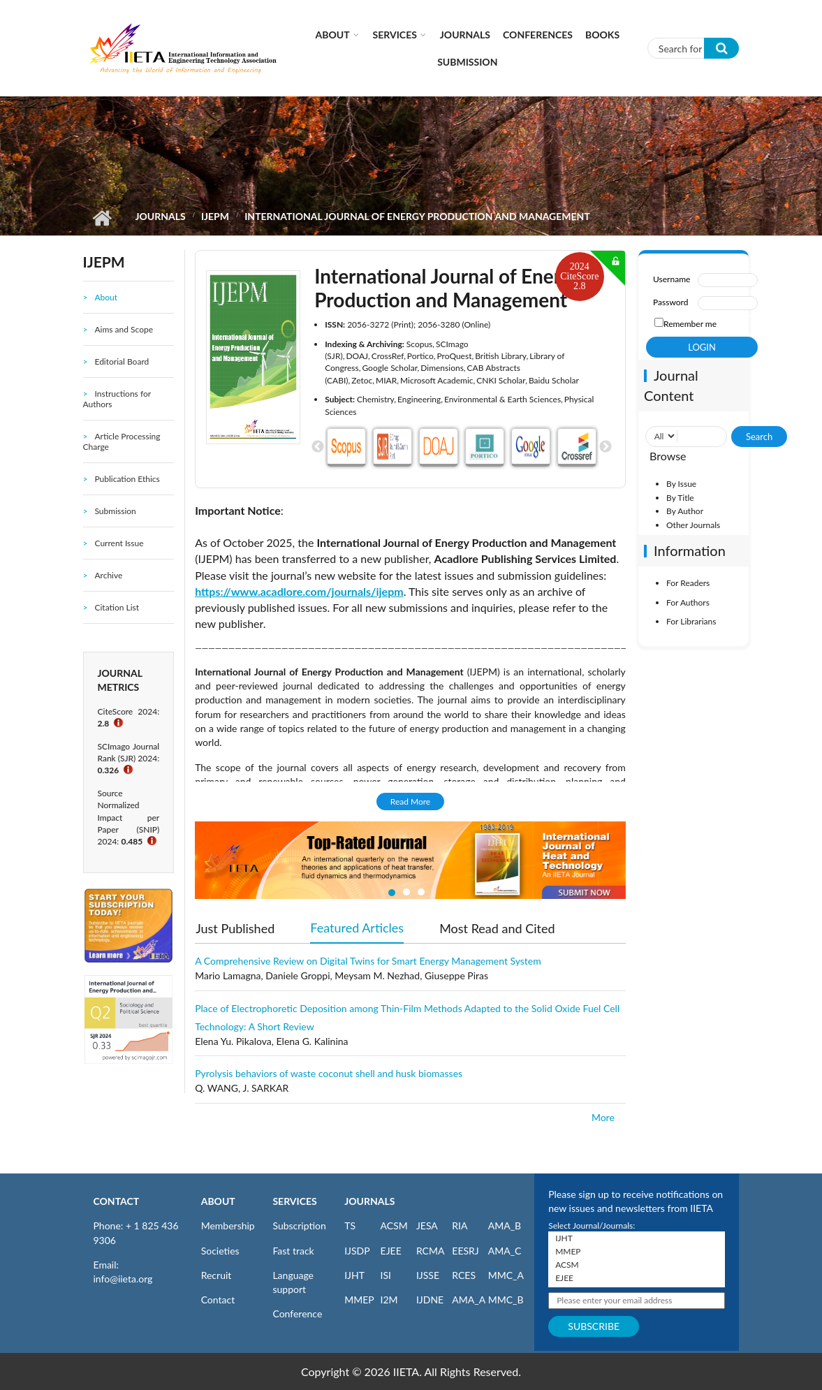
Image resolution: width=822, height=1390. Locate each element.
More (603, 1117)
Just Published (235, 928)
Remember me (690, 324)
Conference (297, 1313)
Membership (228, 1225)
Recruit (216, 1275)
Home (102, 217)
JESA (427, 1225)
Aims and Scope (123, 329)
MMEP (359, 1299)
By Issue (681, 483)
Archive (108, 575)
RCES (464, 1275)
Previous (318, 447)
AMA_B (504, 1225)
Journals (465, 35)
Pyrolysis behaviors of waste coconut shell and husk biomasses (328, 1073)
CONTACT (117, 1201)
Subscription (298, 1225)
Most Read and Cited (497, 928)
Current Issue (118, 543)
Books (602, 35)
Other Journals (693, 525)
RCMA (430, 1251)
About (333, 35)
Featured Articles (357, 927)
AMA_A (468, 1299)
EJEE (391, 1251)
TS (349, 1225)
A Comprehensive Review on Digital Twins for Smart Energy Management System (368, 961)
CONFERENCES (538, 35)
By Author (684, 511)
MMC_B (506, 1299)
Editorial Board (121, 361)
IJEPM (215, 216)
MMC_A (506, 1275)
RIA (459, 1225)
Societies (220, 1251)
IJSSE (427, 1275)
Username (671, 279)
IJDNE (429, 1299)
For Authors (688, 602)
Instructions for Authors (117, 398)
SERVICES (294, 1201)
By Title (680, 497)
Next (605, 447)
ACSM (394, 1225)
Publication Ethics (126, 479)
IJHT (354, 1275)
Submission (467, 62)
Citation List (116, 607)
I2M (389, 1299)
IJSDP (356, 1251)
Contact (218, 1299)
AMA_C (505, 1251)
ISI (386, 1275)
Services (395, 35)
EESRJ (465, 1251)
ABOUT (218, 1201)
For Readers (688, 583)
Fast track (293, 1251)
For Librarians (691, 621)
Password (670, 302)
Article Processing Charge (122, 441)
